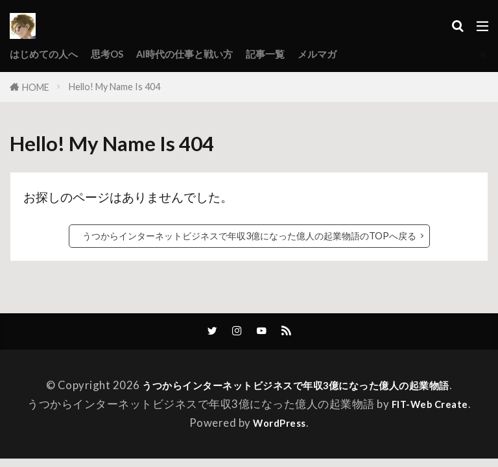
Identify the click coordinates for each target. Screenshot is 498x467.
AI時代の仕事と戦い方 (205, 54)
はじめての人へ (48, 54)
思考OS (118, 54)
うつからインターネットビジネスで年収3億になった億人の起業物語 (295, 386)
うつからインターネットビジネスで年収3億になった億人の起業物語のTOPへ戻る (249, 235)
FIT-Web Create (429, 405)
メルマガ (353, 54)
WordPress (279, 424)
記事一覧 (296, 54)
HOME (35, 87)
